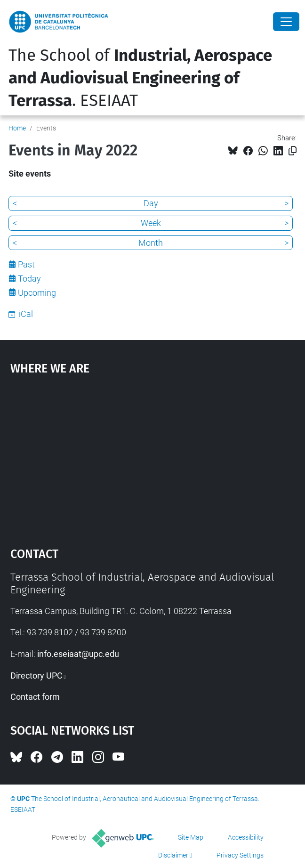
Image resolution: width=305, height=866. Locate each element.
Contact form (35, 697)
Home (17, 128)
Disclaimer (173, 855)
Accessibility (246, 837)
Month (150, 243)
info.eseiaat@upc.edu (78, 654)
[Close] (286, 21)
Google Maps (152, 456)
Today (29, 278)
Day (151, 203)
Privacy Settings (240, 855)
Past (26, 264)
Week (151, 223)
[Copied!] (293, 151)
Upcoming (37, 293)
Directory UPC (36, 675)
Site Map (190, 837)
